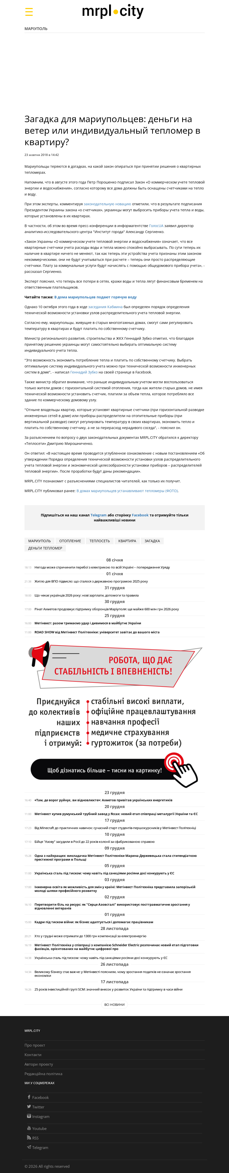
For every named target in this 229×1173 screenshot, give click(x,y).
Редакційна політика (43, 1073)
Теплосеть (100, 540)
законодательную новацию (107, 204)
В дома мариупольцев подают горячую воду (95, 297)
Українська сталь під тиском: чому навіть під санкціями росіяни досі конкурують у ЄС (104, 873)
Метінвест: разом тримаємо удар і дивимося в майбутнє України (88, 623)
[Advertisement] (115, 76)
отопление (70, 540)
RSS (33, 1137)
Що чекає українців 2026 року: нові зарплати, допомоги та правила (87, 595)
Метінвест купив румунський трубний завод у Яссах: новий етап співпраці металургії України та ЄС (116, 814)
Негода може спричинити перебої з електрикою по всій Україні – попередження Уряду (102, 567)
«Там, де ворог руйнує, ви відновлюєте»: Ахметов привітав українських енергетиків (103, 800)
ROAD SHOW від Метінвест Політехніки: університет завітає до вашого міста (97, 632)
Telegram (99, 515)
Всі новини (114, 1004)
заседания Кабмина (105, 306)
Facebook (140, 515)
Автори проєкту (39, 1064)
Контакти (33, 1054)
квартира (127, 540)
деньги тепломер (45, 548)
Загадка (152, 540)
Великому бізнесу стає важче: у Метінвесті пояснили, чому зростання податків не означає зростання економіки (113, 973)
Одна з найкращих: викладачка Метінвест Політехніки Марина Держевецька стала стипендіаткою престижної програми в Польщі (116, 857)
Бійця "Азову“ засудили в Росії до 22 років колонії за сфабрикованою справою (95, 842)
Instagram (38, 1116)
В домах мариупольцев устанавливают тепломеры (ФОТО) (127, 490)
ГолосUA (156, 225)
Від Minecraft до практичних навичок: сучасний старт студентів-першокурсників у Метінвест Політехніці (115, 828)
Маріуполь (36, 28)
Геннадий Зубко (84, 372)
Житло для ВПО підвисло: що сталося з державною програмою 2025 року (91, 581)
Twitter (35, 1106)
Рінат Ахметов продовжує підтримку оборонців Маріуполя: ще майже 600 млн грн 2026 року (107, 609)
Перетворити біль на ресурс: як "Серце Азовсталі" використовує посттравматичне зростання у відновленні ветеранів (112, 906)
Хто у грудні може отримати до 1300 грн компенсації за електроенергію (90, 936)
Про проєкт (35, 1045)
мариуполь (39, 540)
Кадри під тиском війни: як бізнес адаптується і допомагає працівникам (94, 922)
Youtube (37, 1128)
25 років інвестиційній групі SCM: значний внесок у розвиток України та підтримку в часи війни (108, 989)
